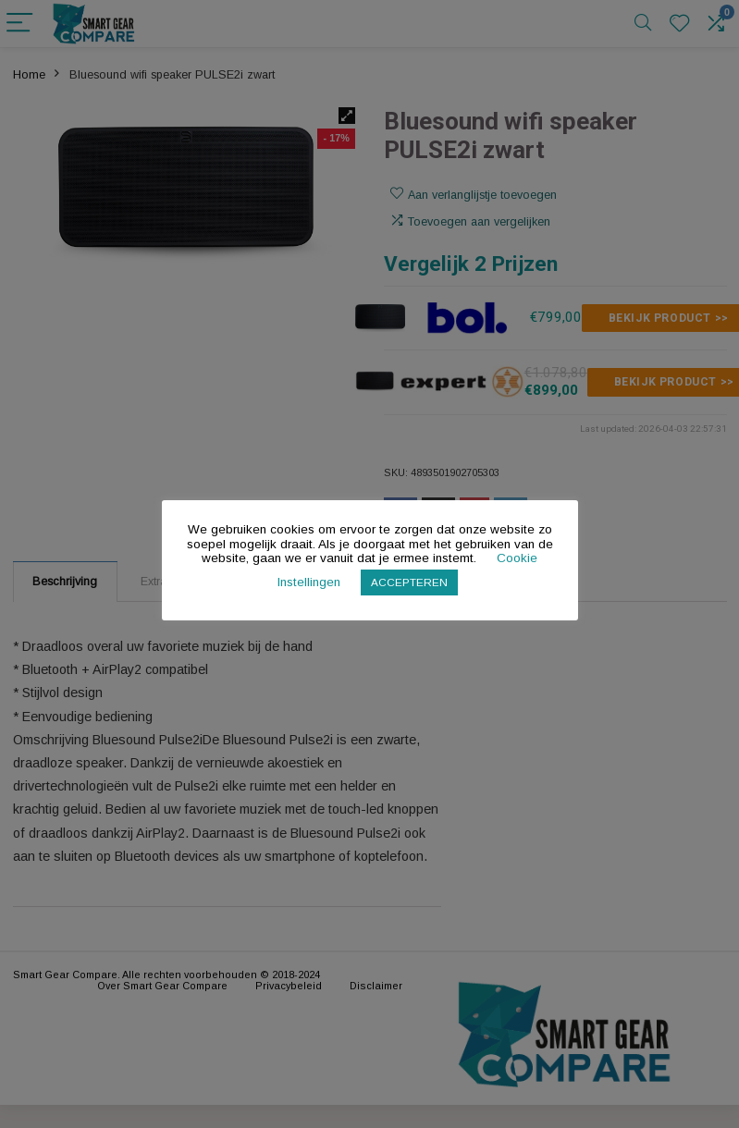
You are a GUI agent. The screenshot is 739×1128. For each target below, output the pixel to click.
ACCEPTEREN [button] (409, 582)
